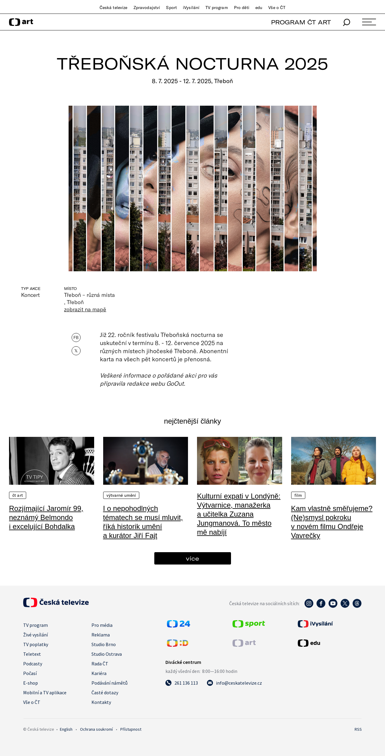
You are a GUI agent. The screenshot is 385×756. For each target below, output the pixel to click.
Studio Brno (103, 644)
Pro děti (241, 7)
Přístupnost (130, 729)
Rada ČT (99, 664)
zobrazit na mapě (85, 309)
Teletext (32, 654)
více (192, 558)
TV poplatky (35, 644)
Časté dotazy (104, 692)
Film (298, 495)
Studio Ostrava (106, 654)
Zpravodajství (147, 7)
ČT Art (17, 495)
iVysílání (191, 7)
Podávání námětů (109, 683)
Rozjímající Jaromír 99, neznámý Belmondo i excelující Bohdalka (46, 517)
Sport (171, 7)
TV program (216, 7)
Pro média (101, 625)
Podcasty (32, 664)
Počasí (30, 673)
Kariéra (98, 673)
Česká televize (114, 7)
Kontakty (101, 702)
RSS (358, 729)
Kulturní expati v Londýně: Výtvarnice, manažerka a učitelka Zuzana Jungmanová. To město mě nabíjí (239, 514)
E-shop (30, 683)
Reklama (100, 635)
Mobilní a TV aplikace (44, 692)
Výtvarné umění (121, 495)
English (66, 729)
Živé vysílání (35, 635)
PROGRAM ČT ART (301, 22)
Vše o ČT (276, 7)
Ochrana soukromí (96, 729)
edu (258, 7)
